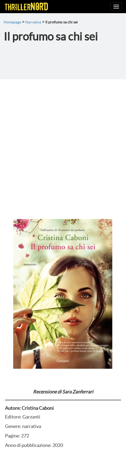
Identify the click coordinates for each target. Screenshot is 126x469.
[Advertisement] (63, 145)
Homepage (12, 22)
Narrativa (33, 22)
